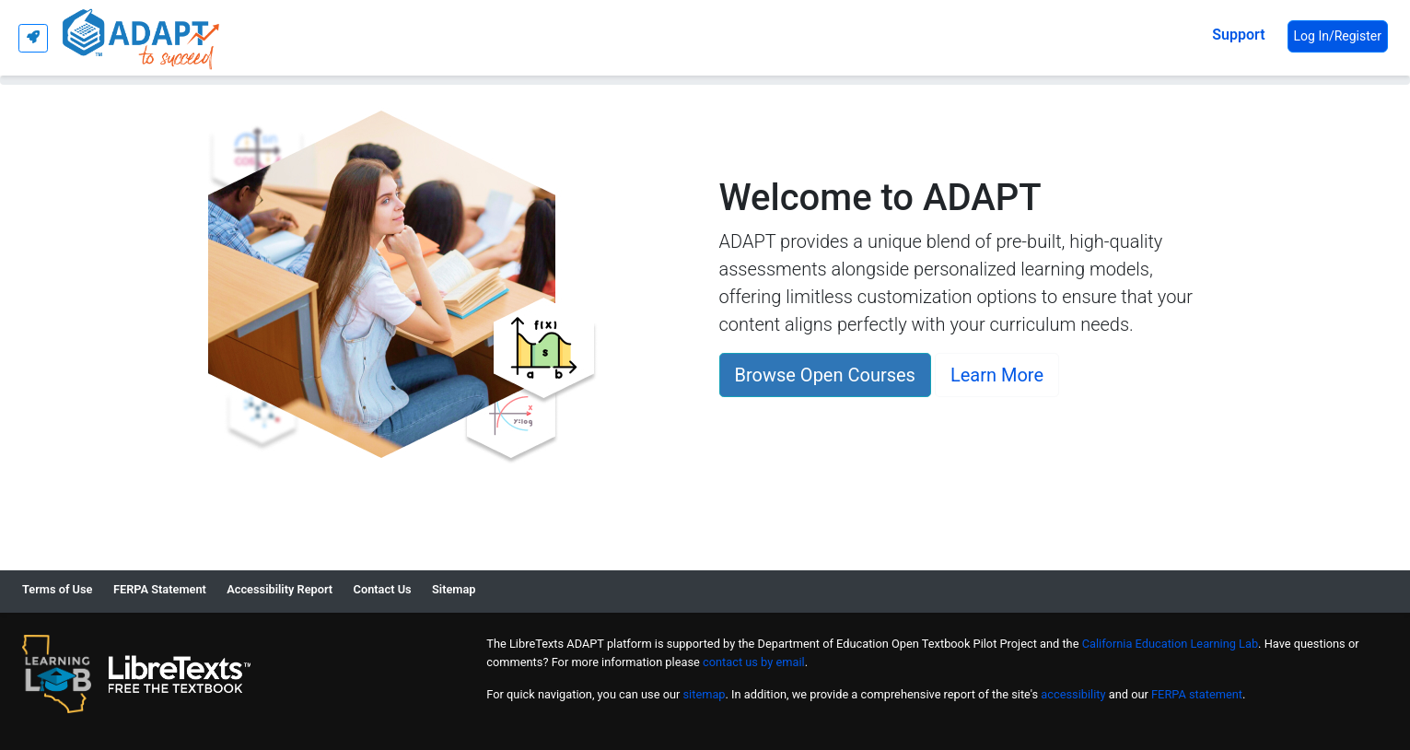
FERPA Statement (159, 589)
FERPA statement (1196, 694)
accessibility (1073, 694)
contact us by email (754, 662)
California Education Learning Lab (1170, 643)
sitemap (704, 694)
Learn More (996, 375)
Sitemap (454, 589)
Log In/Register (1337, 36)
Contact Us (383, 589)
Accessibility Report (279, 589)
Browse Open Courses (825, 375)
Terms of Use (57, 589)
